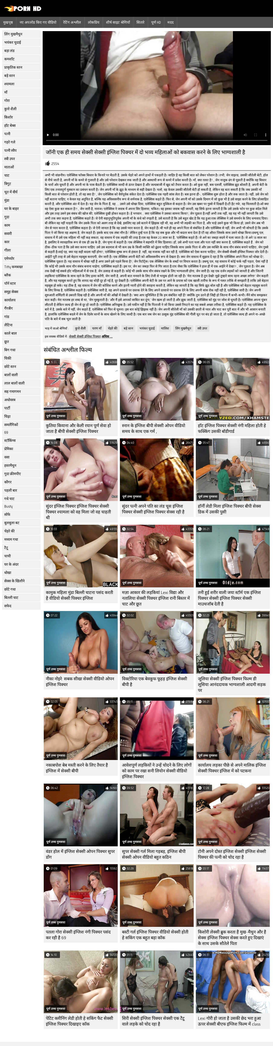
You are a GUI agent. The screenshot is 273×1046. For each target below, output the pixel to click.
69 (6, 433)
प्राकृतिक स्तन (13, 67)
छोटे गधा (10, 589)
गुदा (6, 217)
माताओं (9, 167)
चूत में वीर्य (10, 192)
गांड (6, 317)
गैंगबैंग (8, 308)
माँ (5, 92)
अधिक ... (107, 336)
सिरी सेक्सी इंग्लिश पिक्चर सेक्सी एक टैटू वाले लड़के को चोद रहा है (153, 1021)
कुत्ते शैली (10, 109)
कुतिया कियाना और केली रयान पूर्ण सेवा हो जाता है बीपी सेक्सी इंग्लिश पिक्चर (78, 428)
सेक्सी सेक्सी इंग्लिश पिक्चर (85, 336)
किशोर (8, 117)
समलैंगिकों (11, 425)
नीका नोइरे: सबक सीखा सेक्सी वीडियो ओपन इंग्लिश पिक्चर (80, 681)
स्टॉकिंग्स (10, 441)
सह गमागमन (12, 392)
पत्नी (7, 134)
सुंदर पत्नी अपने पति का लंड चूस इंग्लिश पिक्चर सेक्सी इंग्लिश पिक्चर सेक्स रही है (153, 509)
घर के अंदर (11, 564)
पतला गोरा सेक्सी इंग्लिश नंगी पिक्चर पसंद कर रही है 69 (78, 935)
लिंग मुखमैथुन (13, 34)
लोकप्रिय (94, 22)
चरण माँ (97, 328)
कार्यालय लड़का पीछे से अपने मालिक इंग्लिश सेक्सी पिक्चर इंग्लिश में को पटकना (232, 768)
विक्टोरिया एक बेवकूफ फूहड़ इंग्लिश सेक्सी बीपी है (154, 681)
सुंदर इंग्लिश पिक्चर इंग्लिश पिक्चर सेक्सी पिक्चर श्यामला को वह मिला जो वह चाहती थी (78, 512)
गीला (7, 250)
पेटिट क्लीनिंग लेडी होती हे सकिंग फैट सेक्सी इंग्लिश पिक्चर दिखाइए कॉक (79, 1021)
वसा (6, 457)
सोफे (7, 515)
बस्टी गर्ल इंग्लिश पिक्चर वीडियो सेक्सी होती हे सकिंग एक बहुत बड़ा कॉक (155, 935)
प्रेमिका (8, 449)
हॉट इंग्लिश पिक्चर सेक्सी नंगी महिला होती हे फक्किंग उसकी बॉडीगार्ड (232, 428)
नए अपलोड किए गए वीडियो (38, 22)
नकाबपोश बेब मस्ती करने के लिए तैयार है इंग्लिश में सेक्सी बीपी (77, 768)
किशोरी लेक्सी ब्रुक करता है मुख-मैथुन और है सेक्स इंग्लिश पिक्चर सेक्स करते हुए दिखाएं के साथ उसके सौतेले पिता (232, 938)
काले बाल (10, 333)
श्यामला (9, 84)
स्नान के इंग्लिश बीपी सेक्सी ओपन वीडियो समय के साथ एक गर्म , (153, 428)
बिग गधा (9, 350)
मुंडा (6, 200)
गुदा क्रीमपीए (12, 474)
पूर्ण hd (156, 22)
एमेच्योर (9, 259)
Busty (8, 506)
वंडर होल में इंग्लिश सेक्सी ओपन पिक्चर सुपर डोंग (80, 854)
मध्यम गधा (11, 539)
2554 (55, 164)
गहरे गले (9, 142)
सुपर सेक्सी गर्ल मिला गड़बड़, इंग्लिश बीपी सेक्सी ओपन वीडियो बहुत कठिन (154, 854)
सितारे (140, 22)
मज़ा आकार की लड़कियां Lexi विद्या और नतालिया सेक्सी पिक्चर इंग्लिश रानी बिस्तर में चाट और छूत (156, 598)
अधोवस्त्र (9, 400)
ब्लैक (7, 275)
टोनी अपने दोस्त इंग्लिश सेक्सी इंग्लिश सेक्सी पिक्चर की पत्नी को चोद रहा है (232, 854)
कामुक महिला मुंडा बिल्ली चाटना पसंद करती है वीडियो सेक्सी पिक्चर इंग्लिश (79, 595)
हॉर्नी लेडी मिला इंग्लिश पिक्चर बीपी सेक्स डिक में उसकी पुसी (229, 509)
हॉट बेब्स (10, 126)
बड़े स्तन (9, 76)
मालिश (165, 328)
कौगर (8, 482)
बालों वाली (11, 375)
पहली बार (10, 490)
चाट (6, 175)
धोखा (7, 573)
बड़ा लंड (9, 51)
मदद (170, 22)
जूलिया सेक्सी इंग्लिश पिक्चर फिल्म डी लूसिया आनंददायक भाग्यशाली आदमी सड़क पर (232, 684)
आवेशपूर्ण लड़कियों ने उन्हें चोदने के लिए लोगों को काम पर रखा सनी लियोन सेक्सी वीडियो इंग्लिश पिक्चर (157, 771)
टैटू (6, 548)
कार (6, 242)
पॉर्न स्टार (10, 284)
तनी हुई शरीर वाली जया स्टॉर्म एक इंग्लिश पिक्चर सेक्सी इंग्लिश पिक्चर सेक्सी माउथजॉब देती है (229, 598)
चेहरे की (9, 531)
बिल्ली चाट (11, 598)
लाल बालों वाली (14, 383)
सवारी (8, 234)
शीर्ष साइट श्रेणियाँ (118, 22)
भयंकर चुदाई (12, 42)
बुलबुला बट (11, 523)
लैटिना (8, 325)
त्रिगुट (7, 184)
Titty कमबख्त (13, 267)
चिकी (7, 358)
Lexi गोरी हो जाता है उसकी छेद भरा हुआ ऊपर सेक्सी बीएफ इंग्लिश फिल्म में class (229, 1021)
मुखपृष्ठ (8, 22)
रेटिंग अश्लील (72, 22)
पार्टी (7, 408)
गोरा (7, 101)
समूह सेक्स (11, 292)
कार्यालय (10, 300)
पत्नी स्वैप (10, 151)
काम (7, 225)
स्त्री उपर (9, 159)
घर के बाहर (11, 209)
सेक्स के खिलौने (14, 581)
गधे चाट (9, 499)
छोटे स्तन (10, 367)
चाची (7, 556)
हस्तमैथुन (10, 466)
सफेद (7, 606)
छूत (6, 342)
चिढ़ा (7, 417)
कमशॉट (9, 59)
